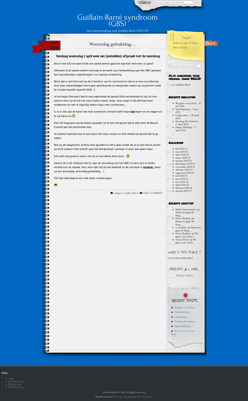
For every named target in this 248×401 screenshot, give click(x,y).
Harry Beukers (183, 218)
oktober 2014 (182, 169)
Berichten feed (16, 381)
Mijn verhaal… (180, 47)
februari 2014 (182, 188)
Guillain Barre (131, 193)
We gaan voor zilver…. (187, 103)
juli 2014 (179, 175)
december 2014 (183, 163)
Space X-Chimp (144, 396)
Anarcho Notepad (123, 396)
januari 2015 (181, 160)
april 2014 (180, 184)
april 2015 (180, 154)
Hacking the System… (187, 121)
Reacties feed (15, 384)
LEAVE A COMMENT (153, 193)
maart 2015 (181, 157)
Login (11, 378)
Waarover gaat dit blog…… (186, 42)
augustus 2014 (183, 172)
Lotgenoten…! (183, 115)
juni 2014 (180, 178)
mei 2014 (180, 182)
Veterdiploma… (183, 109)
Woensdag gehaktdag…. (112, 44)
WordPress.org (16, 387)
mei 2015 (180, 151)
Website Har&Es (185, 275)
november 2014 (183, 166)
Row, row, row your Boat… (182, 332)
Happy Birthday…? (185, 127)
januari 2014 (181, 190)
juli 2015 (179, 148)
